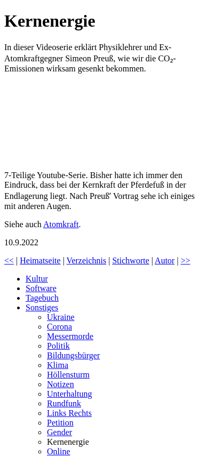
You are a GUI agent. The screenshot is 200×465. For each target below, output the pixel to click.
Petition (60, 422)
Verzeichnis (87, 260)
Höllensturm (68, 374)
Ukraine (61, 317)
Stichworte (130, 260)
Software (41, 288)
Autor (164, 260)
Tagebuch (42, 297)
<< (9, 260)
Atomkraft (61, 224)
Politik (58, 345)
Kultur (37, 278)
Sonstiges (42, 307)
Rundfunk (64, 403)
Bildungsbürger (73, 355)
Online (58, 451)
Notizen (60, 384)
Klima (57, 365)
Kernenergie (68, 441)
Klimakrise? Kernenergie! (84, 122)
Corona (59, 326)
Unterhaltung (69, 393)
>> (185, 260)
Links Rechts (69, 413)
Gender (59, 432)
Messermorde (70, 336)
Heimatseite (40, 260)
